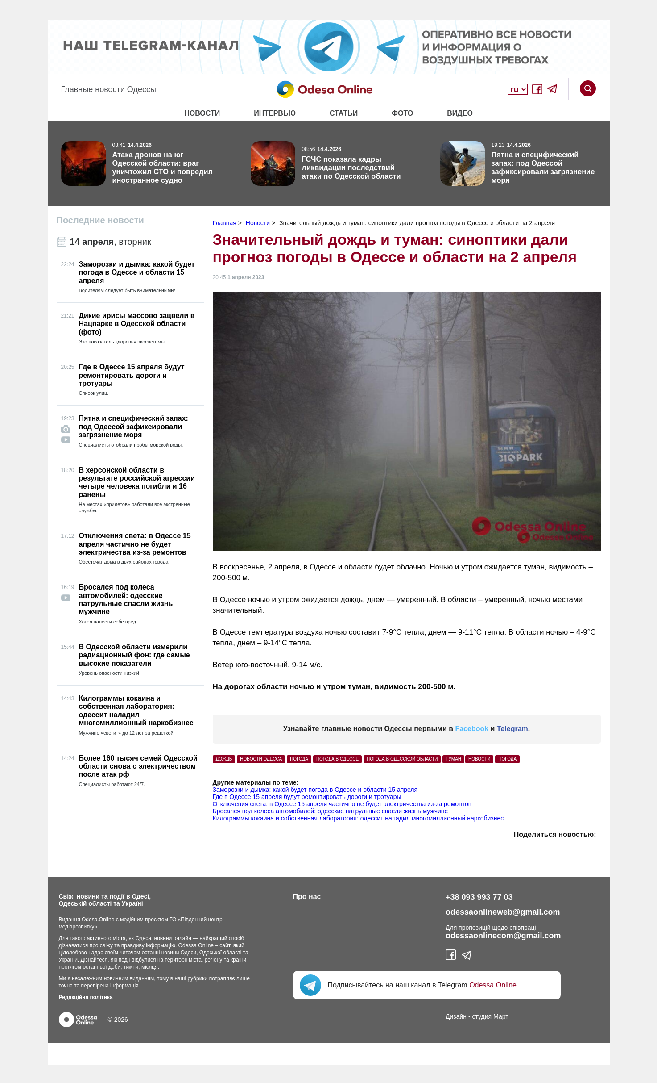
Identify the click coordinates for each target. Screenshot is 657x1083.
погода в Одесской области (402, 759)
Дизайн (456, 1016)
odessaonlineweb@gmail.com (503, 911)
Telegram (512, 728)
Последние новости (100, 220)
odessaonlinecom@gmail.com (503, 935)
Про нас (307, 896)
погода (299, 759)
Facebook (471, 728)
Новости (202, 113)
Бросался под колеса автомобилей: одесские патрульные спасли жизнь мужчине (330, 811)
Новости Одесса (261, 759)
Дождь (224, 759)
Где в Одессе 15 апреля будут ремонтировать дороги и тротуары (307, 796)
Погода (507, 759)
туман (453, 759)
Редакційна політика (86, 997)
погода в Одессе (337, 759)
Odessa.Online (493, 985)
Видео (460, 113)
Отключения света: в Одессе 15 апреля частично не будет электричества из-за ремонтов (342, 803)
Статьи (344, 113)
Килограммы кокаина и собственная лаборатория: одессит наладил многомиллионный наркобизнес (358, 818)
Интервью (275, 113)
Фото (402, 113)
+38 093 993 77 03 (479, 897)
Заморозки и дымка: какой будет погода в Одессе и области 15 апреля (315, 789)
